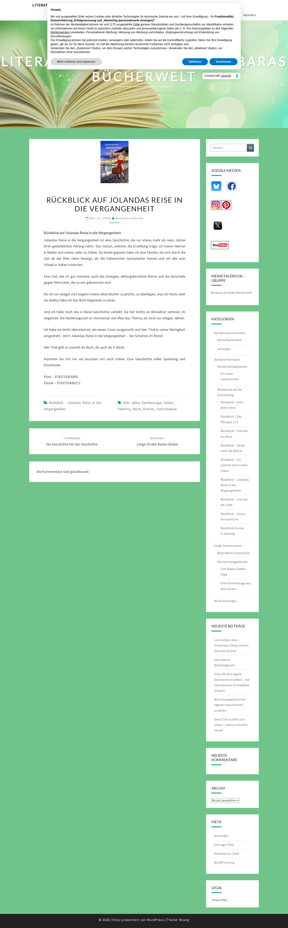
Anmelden (221, 836)
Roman (148, 409)
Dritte (136, 24)
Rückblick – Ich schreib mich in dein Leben (234, 465)
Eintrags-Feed (224, 845)
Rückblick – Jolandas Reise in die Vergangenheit (235, 484)
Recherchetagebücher (232, 366)
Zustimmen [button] (223, 61)
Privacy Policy (220, 900)
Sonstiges (224, 349)
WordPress (155, 920)
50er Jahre (131, 402)
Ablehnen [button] (195, 61)
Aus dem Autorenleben (229, 333)
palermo (124, 409)
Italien (168, 402)
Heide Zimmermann (228, 546)
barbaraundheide (129, 218)
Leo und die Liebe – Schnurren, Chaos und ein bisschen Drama (231, 645)
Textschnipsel (166, 409)
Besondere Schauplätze (233, 553)
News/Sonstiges (225, 601)
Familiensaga (151, 402)
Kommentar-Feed (226, 853)
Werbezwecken (60, 32)
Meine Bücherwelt (229, 340)
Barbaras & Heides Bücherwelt (231, 293)
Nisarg (184, 920)
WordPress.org (224, 862)
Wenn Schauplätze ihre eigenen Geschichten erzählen (230, 704)
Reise (137, 409)
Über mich (249, 15)
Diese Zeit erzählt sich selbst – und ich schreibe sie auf (231, 724)
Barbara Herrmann (227, 359)
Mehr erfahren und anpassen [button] (76, 61)
